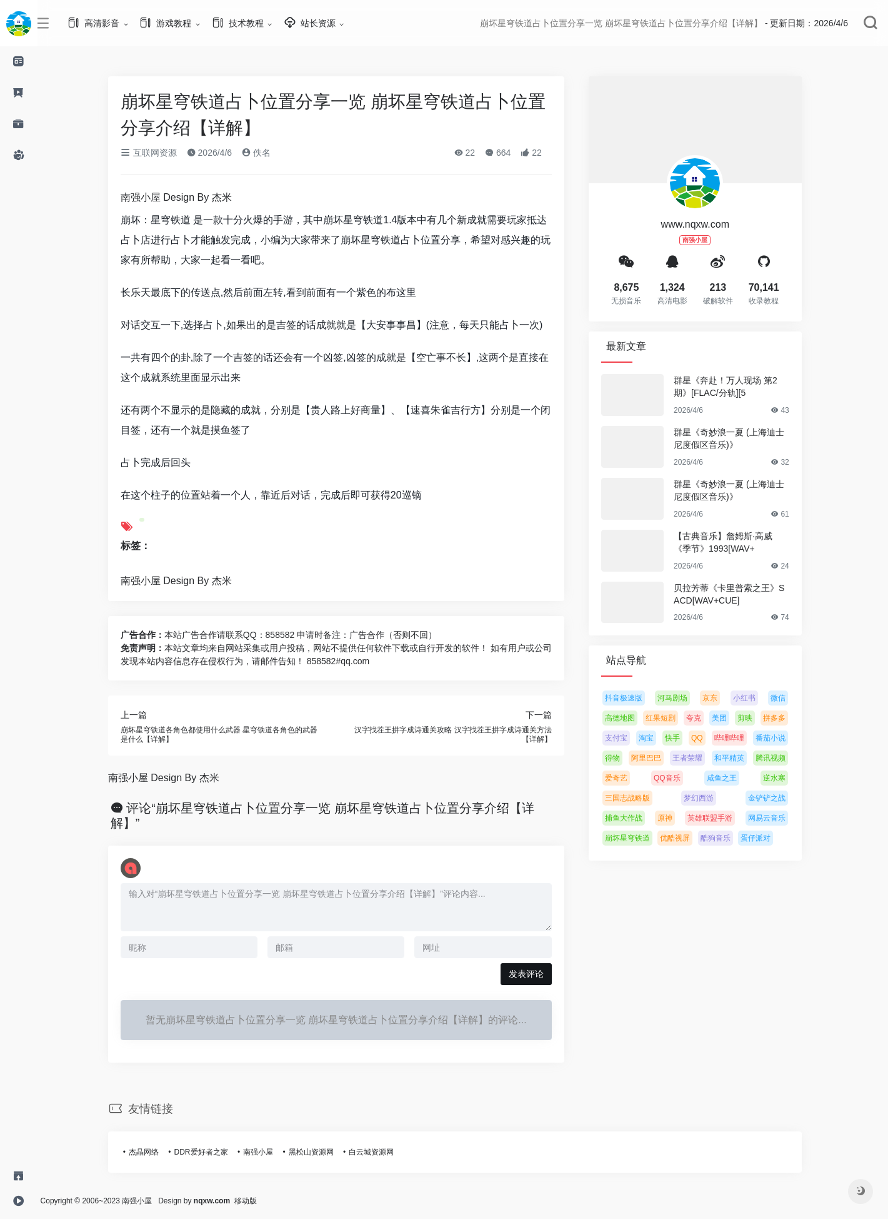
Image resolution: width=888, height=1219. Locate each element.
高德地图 (628, 718)
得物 (620, 758)
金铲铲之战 (775, 798)
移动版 (261, 1200)
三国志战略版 (635, 798)
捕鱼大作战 (632, 818)
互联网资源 (157, 153)
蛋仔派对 (764, 838)
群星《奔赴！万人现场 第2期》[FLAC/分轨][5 (734, 386)
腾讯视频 (779, 758)
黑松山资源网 (318, 1152)
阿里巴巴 (654, 758)
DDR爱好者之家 (209, 1152)
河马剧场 (681, 698)
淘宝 (654, 738)
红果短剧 (669, 718)
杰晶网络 (152, 1152)
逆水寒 (782, 778)
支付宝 (624, 738)
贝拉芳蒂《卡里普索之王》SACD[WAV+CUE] (737, 594)
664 (506, 153)
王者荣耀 (696, 758)
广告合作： (150, 635)
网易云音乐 (774, 818)
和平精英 (737, 758)
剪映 (753, 718)
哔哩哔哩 (737, 738)
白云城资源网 (379, 1152)
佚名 (264, 153)
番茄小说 (778, 738)
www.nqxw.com (703, 224)
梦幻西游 (707, 798)
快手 (680, 738)
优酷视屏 (683, 838)
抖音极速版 (632, 698)
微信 (786, 698)
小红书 (752, 698)
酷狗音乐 (723, 838)
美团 (727, 718)
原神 (673, 818)
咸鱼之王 (729, 778)
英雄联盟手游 (718, 818)
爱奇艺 (624, 778)
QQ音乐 (675, 778)
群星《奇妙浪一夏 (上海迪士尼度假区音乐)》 (737, 438)
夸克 (701, 718)
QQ (705, 738)
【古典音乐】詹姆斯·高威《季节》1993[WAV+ (731, 542)
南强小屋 (266, 1152)
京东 (718, 698)
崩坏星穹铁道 (635, 838)
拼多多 (782, 718)
